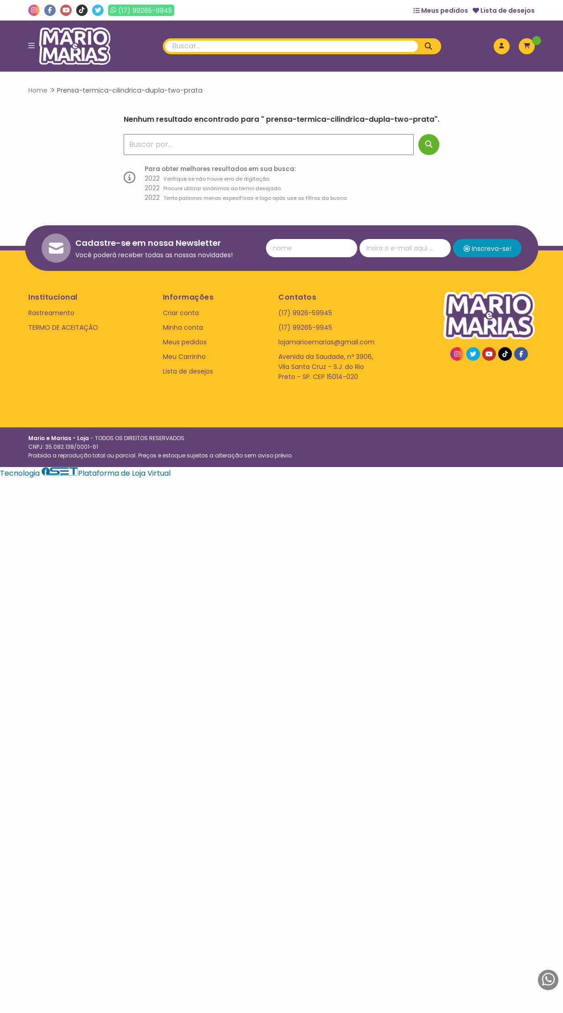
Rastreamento (51, 312)
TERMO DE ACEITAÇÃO (63, 327)
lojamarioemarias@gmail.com (326, 342)
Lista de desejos (504, 10)
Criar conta (181, 312)
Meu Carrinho (184, 356)
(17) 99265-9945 (305, 327)
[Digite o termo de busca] (291, 46)
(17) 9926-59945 (305, 312)
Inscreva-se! (487, 248)
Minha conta (183, 327)
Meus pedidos (440, 10)
